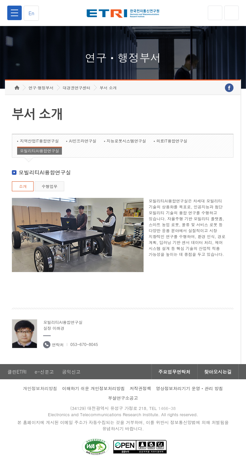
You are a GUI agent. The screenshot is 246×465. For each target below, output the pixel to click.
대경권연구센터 (77, 87)
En (31, 13)
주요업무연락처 (174, 371)
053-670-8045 (84, 344)
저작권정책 (140, 388)
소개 (23, 186)
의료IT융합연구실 (171, 140)
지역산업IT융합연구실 (39, 140)
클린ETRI (16, 371)
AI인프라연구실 (82, 140)
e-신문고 (44, 371)
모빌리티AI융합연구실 (39, 150)
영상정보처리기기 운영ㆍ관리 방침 (189, 388)
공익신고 (71, 371)
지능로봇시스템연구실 (126, 140)
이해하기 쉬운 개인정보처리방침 (93, 388)
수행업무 (49, 186)
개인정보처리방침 (40, 388)
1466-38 (167, 408)
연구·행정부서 (41, 87)
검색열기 (231, 13)
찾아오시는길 (218, 371)
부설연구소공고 (123, 398)
